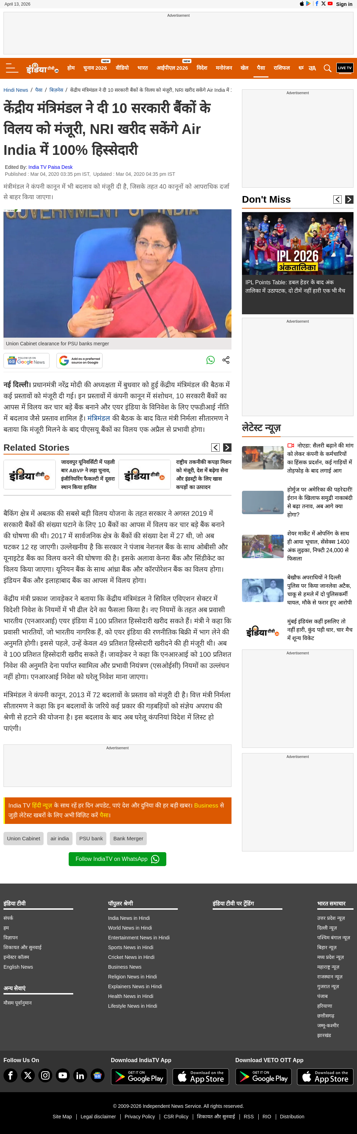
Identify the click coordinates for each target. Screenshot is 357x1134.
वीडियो (122, 68)
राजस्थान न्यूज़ (329, 976)
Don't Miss (266, 199)
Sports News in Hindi (130, 947)
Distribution (292, 1116)
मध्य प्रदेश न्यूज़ (330, 957)
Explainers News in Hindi (135, 986)
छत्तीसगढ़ (325, 1016)
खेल (244, 68)
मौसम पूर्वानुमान (17, 1003)
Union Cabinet (23, 838)
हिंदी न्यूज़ (42, 805)
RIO (267, 1116)
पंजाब (322, 996)
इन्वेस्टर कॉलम (16, 957)
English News (18, 967)
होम (71, 68)
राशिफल (282, 68)
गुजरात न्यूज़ (328, 986)
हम (6, 928)
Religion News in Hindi (132, 976)
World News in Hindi (130, 928)
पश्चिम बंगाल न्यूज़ (333, 937)
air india (60, 838)
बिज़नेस (56, 90)
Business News (125, 967)
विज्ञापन (10, 937)
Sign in (344, 4)
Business (206, 805)
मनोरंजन (224, 68)
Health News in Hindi (130, 996)
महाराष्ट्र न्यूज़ (328, 967)
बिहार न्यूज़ (326, 947)
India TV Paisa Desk (51, 167)
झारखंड (324, 1035)
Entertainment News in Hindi (139, 937)
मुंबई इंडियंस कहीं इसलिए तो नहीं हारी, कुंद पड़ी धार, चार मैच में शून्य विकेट (319, 629)
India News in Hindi (129, 918)
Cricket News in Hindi (131, 957)
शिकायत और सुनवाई (22, 947)
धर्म (301, 68)
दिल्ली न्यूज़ (327, 928)
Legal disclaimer (98, 1116)
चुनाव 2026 (95, 68)
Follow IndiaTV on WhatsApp (117, 859)
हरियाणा (324, 1006)
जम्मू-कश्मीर (328, 1025)
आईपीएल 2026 (172, 68)
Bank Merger (128, 838)
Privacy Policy (139, 1116)
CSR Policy (176, 1116)
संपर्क (8, 918)
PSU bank (91, 838)
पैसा (261, 68)
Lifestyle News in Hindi (132, 1006)
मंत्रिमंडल (99, 418)
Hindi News (15, 90)
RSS (249, 1116)
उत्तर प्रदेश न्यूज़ (331, 918)
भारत (142, 68)
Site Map (62, 1116)
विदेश (202, 68)
